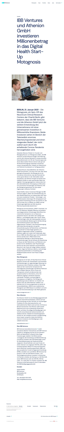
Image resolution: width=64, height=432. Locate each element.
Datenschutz (43, 406)
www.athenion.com (22, 323)
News (49, 2)
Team (39, 2)
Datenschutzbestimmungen (11, 410)
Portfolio (44, 2)
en (54, 406)
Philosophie (34, 2)
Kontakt (29, 406)
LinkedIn (8, 416)
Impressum (35, 406)
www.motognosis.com (23, 292)
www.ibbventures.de (31, 329)
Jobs (53, 2)
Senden (20, 406)
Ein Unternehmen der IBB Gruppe (48, 416)
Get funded (58, 2)
